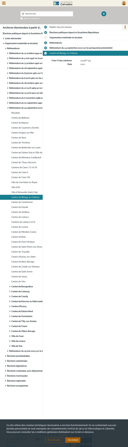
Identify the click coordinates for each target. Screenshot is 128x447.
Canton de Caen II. (19, 172)
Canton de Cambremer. (22, 202)
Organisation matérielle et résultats (21, 43)
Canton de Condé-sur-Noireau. (25, 267)
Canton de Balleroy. (20, 118)
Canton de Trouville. (20, 252)
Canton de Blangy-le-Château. (25, 197)
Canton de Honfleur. (20, 212)
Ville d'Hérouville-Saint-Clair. (24, 192)
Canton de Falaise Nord (22, 311)
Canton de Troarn (19, 326)
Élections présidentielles (18, 356)
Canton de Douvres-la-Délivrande (27, 301)
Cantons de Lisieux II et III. (23, 222)
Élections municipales (17, 376)
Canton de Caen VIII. (20, 177)
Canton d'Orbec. (18, 237)
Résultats (15, 113)
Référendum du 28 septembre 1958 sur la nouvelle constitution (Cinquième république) (37, 68)
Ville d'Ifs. (15, 187)
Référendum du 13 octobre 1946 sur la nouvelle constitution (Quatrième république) (37, 63)
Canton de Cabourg (20, 291)
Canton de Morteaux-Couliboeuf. (26, 157)
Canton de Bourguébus (22, 286)
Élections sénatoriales (17, 361)
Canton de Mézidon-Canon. (24, 232)
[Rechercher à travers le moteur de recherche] (48, 13)
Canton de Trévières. (20, 142)
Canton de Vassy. (19, 276)
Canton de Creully (19, 296)
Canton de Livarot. (19, 227)
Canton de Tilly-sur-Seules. (24, 321)
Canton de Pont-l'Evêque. (23, 242)
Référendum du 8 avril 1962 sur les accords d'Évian (33, 78)
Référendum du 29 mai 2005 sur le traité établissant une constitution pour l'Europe (37, 351)
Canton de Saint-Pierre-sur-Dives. (27, 247)
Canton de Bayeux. (20, 123)
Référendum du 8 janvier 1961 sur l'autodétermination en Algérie (37, 73)
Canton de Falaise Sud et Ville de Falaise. (30, 152)
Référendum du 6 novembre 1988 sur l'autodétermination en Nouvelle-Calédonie (37, 98)
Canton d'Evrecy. (19, 306)
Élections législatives (17, 366)
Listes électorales (13, 38)
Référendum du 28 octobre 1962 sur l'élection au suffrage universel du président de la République (37, 83)
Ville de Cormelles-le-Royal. (24, 182)
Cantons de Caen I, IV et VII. (24, 167)
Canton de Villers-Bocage (23, 331)
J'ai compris (72, 440)
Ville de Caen (17, 336)
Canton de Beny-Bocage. (23, 262)
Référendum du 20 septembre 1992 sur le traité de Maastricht (37, 103)
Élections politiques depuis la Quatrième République (27, 33)
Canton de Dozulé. (19, 207)
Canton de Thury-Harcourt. (23, 162)
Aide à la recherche (31, 19)
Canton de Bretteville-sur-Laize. (26, 147)
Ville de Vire (16, 346)
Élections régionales (16, 381)
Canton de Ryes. (19, 138)
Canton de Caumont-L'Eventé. (25, 128)
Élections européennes (17, 386)
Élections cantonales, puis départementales (27, 371)
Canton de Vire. (18, 281)
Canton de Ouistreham (21, 316)
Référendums (13, 48)
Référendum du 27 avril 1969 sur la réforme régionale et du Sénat (37, 88)
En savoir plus (54, 440)
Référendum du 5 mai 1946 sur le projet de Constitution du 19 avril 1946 (37, 58)
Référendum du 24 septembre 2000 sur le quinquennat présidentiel (37, 108)
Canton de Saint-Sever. (22, 271)
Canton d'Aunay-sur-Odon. (23, 257)
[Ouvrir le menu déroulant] (4, 3)
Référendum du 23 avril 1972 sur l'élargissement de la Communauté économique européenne (37, 93)
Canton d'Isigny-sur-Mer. (22, 133)
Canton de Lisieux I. (20, 217)
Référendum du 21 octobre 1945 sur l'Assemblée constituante (37, 53)
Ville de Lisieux (18, 341)
